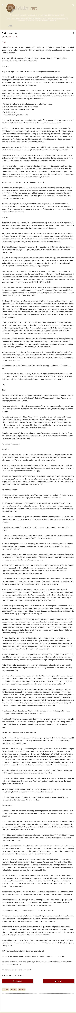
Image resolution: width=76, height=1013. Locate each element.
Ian (5, 42)
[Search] (73, 5)
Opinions (22, 989)
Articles (5, 989)
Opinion (13, 989)
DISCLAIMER (28, 26)
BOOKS (18, 26)
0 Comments (13, 37)
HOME (10, 26)
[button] (73, 33)
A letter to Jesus (9, 33)
